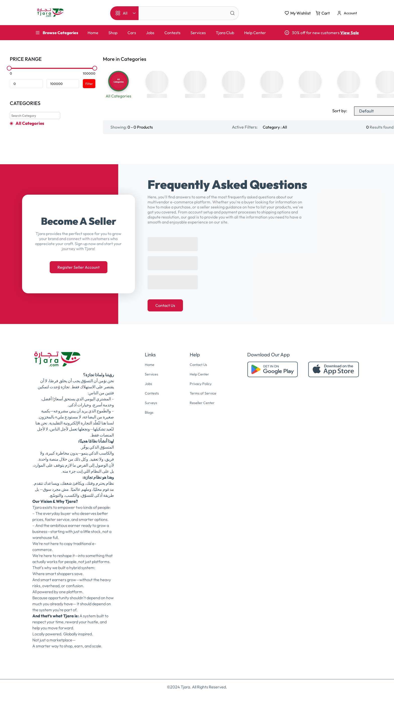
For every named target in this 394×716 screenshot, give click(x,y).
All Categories (30, 123)
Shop (112, 32)
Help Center (255, 32)
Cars (131, 32)
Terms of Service (203, 401)
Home (93, 32)
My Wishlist (298, 13)
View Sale (349, 32)
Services (198, 32)
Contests (172, 32)
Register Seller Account (78, 276)
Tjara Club (225, 32)
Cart (323, 13)
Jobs (150, 32)
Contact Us (165, 314)
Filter (89, 84)
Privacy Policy (200, 392)
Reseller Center (202, 411)
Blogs (148, 420)
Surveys (150, 411)
